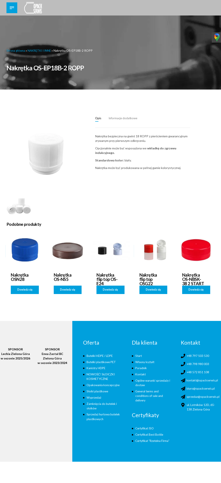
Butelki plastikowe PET (102, 362)
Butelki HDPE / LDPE (100, 355)
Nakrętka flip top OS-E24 (107, 279)
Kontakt (141, 374)
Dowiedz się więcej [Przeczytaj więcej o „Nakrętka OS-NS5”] (67, 291)
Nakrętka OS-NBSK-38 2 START (193, 279)
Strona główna (16, 50)
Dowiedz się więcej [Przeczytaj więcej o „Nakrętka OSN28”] (25, 291)
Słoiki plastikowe (98, 391)
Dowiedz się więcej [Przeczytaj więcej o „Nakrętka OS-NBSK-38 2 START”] (196, 291)
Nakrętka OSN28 (20, 277)
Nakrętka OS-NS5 (62, 277)
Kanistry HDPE (97, 368)
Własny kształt (145, 362)
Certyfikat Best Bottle (150, 434)
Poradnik (141, 368)
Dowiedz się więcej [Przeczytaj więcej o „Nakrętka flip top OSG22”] (153, 291)
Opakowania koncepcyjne (104, 385)
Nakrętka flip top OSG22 (148, 279)
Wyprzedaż (94, 397)
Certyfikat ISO (145, 428)
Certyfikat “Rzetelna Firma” (153, 440)
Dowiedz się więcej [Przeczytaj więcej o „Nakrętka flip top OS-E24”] (110, 291)
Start (138, 355)
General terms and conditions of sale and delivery (150, 395)
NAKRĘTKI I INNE (41, 50)
